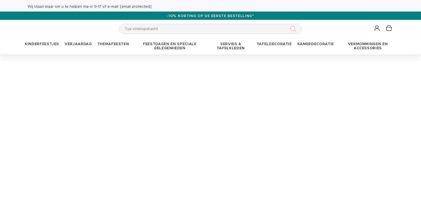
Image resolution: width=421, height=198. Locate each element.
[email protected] (135, 7)
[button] (377, 28)
